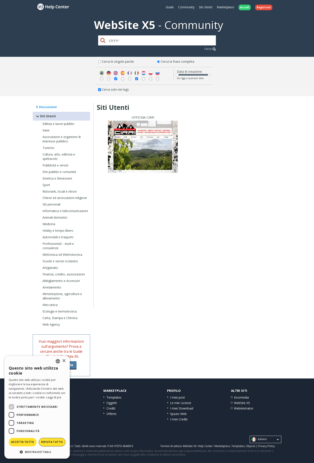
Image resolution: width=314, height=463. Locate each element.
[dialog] (37, 407)
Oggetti (111, 403)
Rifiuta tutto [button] (52, 442)
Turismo (48, 148)
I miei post (177, 397)
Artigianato (50, 268)
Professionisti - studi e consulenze (58, 246)
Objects (250, 446)
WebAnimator (243, 408)
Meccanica (50, 305)
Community (186, 7)
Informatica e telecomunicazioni (65, 211)
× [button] (63, 361)
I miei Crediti (179, 419)
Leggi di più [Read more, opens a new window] (53, 397)
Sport (46, 185)
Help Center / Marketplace (214, 446)
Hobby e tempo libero (58, 230)
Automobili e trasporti (58, 237)
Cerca (210, 49)
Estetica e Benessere (57, 178)
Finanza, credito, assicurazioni (64, 274)
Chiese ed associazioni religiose (65, 198)
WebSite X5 (242, 403)
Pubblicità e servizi (55, 165)
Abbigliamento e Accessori (61, 281)
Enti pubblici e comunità (59, 172)
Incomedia (241, 397)
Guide (170, 7)
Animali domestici (55, 217)
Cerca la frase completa (177, 61)
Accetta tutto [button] (22, 442)
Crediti (110, 408)
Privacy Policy (266, 446)
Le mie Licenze (180, 403)
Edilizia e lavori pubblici (58, 124)
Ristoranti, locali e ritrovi (60, 191)
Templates (113, 397)
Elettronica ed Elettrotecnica (62, 254)
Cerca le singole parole (118, 61)
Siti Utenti (205, 7)
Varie (46, 130)
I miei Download (181, 408)
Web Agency (51, 324)
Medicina (49, 224)
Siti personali (51, 204)
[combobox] (58, 361)
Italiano (265, 439)
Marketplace (225, 7)
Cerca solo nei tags (115, 89)
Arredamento (52, 287)
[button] (37, 451)
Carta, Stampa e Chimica (60, 318)
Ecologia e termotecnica (60, 311)
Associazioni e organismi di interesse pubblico (62, 139)
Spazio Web (178, 414)
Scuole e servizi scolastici (60, 261)
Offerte (111, 414)
